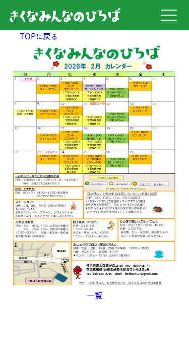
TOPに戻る (38, 36)
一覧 (95, 295)
